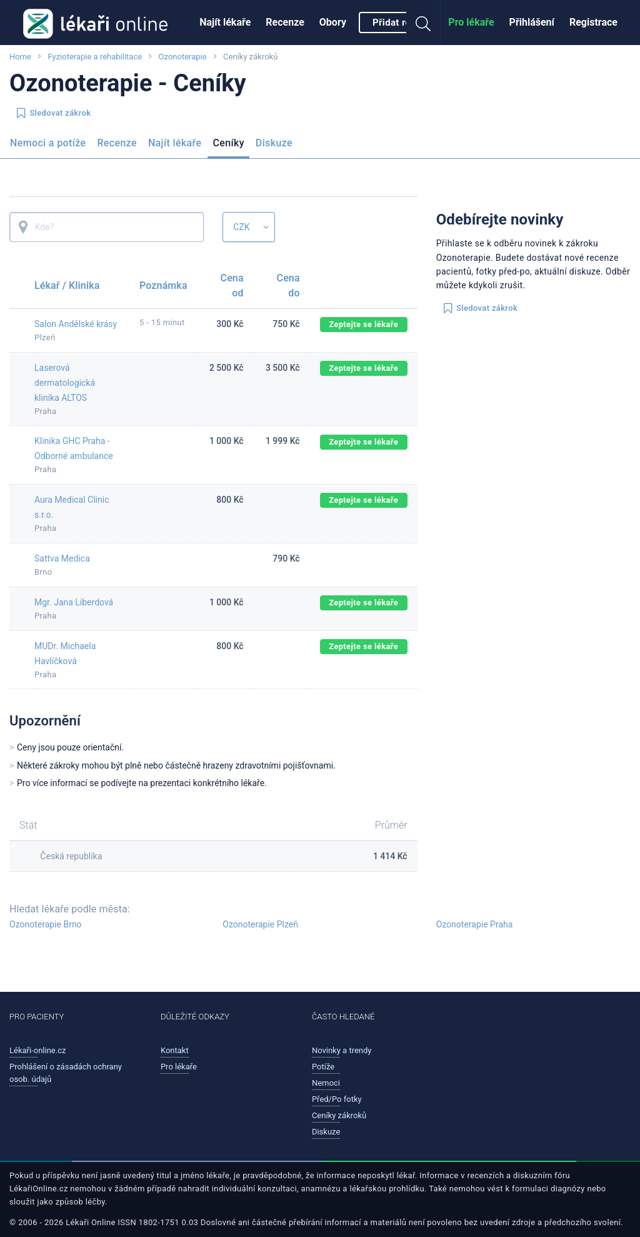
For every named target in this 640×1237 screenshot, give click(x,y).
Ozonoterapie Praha (474, 924)
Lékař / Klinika (66, 285)
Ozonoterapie (183, 56)
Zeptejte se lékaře (363, 324)
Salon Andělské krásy (75, 324)
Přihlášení (531, 22)
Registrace (593, 22)
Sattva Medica (62, 558)
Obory (332, 22)
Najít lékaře (225, 22)
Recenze (285, 22)
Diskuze (274, 143)
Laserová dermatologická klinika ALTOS (64, 383)
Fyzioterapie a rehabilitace (95, 56)
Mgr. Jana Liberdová (73, 602)
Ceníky (228, 143)
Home (20, 56)
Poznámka (163, 285)
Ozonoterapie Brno (45, 924)
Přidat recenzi (403, 22)
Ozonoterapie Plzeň (260, 924)
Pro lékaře (471, 22)
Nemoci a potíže (48, 143)
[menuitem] (225, 22)
